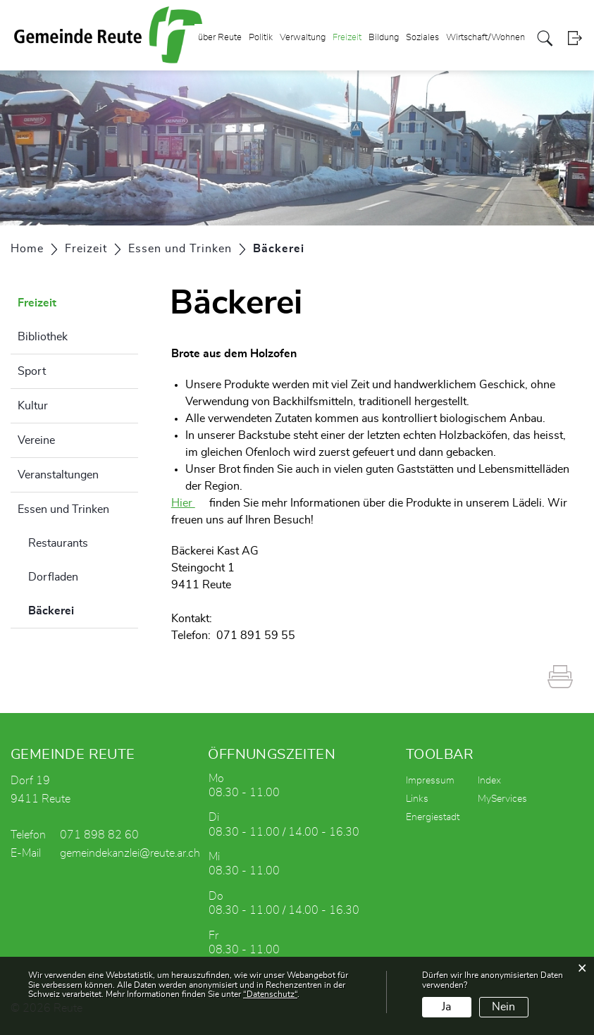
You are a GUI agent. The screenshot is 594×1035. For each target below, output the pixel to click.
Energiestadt (432, 817)
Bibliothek (43, 336)
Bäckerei (83, 608)
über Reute (220, 37)
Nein (503, 1006)
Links (417, 799)
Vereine (36, 440)
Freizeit (347, 37)
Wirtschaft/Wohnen (485, 37)
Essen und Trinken (63, 509)
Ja (446, 1006)
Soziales (422, 37)
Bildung (384, 37)
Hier (183, 503)
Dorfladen (53, 577)
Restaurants (58, 543)
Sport (32, 371)
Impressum (430, 781)
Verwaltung (303, 37)
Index (489, 781)
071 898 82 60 (99, 835)
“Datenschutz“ (270, 994)
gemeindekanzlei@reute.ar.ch (130, 853)
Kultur (33, 405)
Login (574, 38)
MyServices (502, 799)
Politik (261, 37)
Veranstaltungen (58, 475)
